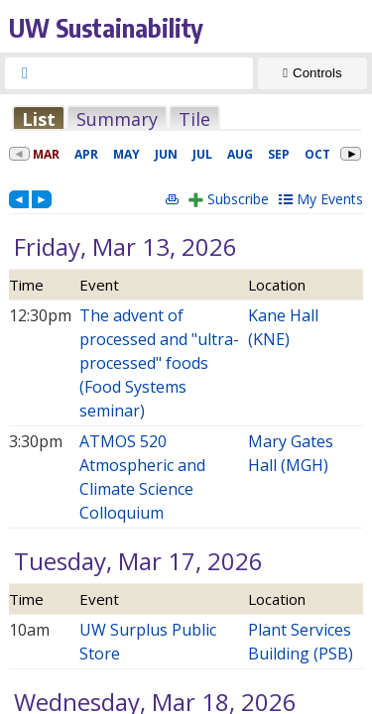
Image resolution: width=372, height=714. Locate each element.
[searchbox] (147, 73)
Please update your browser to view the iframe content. (186, 118)
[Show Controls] (312, 73)
